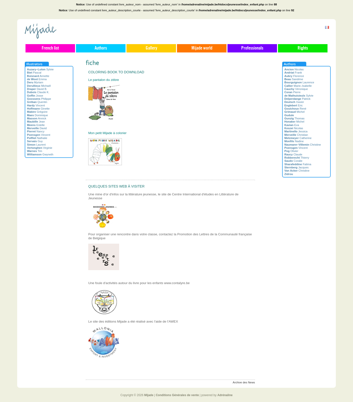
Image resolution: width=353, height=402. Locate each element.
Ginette (38, 108)
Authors (101, 48)
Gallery (151, 48)
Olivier (291, 151)
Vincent (36, 105)
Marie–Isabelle (298, 85)
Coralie (293, 160)
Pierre (292, 92)
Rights (303, 48)
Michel (294, 111)
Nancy (35, 131)
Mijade (148, 395)
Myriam (35, 82)
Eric (293, 105)
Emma (37, 79)
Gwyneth (40, 154)
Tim (34, 151)
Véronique (296, 89)
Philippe (39, 98)
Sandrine (293, 79)
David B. (37, 89)
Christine (302, 144)
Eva (291, 125)
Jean (36, 121)
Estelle (36, 125)
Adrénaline (225, 395)
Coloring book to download (116, 72)
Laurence (299, 82)
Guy (35, 141)
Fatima (297, 164)
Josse (35, 95)
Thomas (294, 118)
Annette (38, 76)
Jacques (296, 167)
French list (50, 48)
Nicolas (294, 69)
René (295, 108)
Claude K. (38, 92)
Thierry (296, 157)
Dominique (37, 115)
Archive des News (244, 382)
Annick (36, 118)
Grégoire (37, 111)
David (37, 128)
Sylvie (40, 69)
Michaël (39, 85)
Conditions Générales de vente (177, 395)
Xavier (294, 101)
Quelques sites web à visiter (116, 186)
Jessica (295, 131)
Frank (293, 72)
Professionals (252, 48)
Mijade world (201, 48)
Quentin (37, 101)
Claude (293, 154)
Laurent (36, 144)
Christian (296, 134)
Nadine (294, 141)
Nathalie (37, 138)
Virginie (39, 147)
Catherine (298, 138)
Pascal (34, 72)
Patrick (297, 98)
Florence (294, 76)
